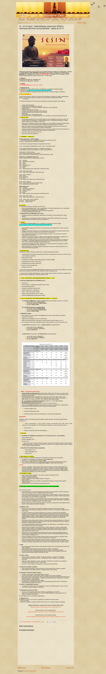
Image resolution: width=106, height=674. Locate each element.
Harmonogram (22, 19)
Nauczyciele (33, 18)
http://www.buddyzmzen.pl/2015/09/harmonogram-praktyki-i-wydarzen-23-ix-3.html (45, 616)
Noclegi (79, 18)
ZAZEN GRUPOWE (31, 19)
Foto (75, 18)
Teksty (66, 18)
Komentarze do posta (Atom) (29, 671)
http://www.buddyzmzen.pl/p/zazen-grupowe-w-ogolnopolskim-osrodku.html (45, 611)
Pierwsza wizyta (41, 18)
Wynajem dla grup (55, 19)
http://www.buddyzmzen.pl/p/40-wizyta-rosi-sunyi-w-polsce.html (46, 607)
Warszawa (56, 18)
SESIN (37, 19)
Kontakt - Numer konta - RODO (74, 19)
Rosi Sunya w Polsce (45, 19)
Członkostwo (49, 18)
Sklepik (71, 18)
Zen (24, 18)
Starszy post (70, 668)
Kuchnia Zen (63, 19)
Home (20, 18)
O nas (28, 18)
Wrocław (61, 18)
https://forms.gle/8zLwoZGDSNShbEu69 (41, 90)
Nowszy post (22, 668)
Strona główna (45, 668)
